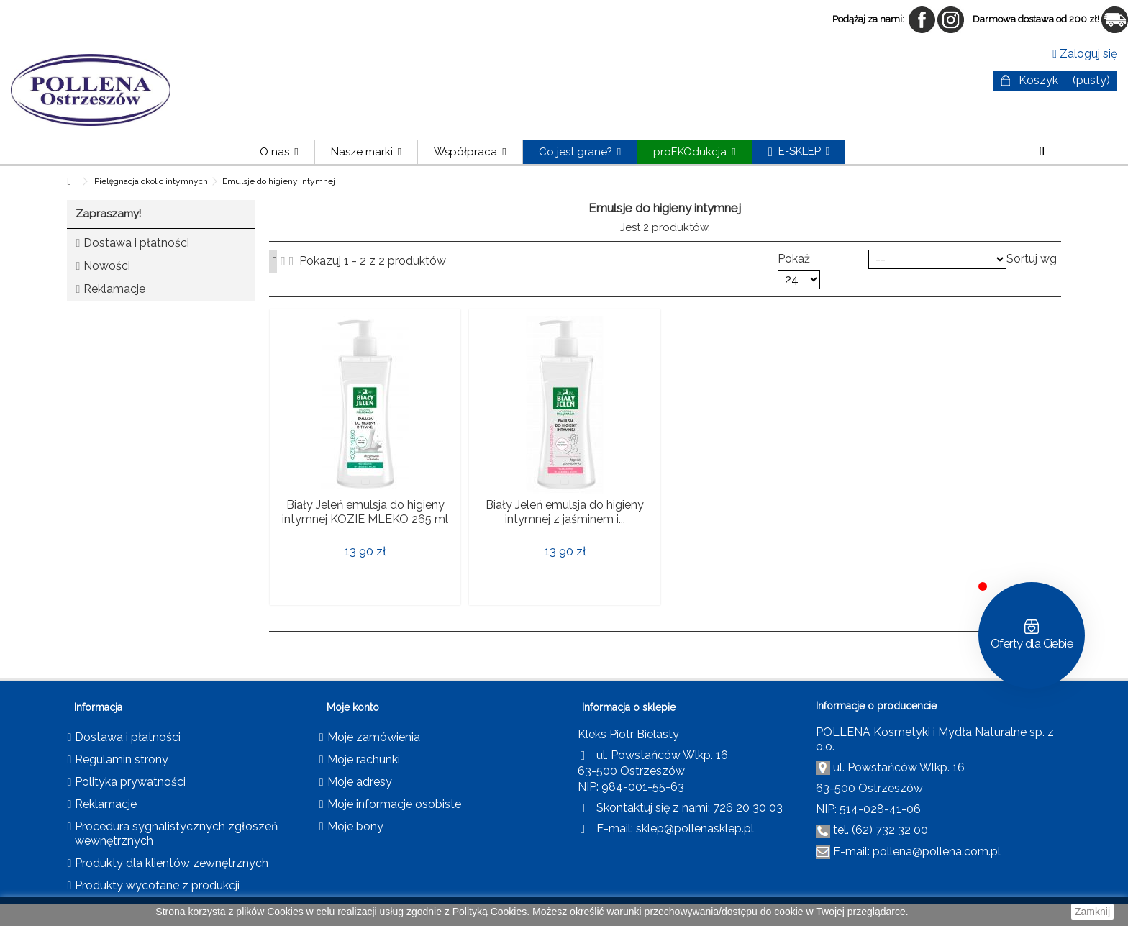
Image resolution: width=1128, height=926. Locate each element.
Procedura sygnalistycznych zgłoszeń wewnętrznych (176, 834)
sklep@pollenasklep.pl (695, 828)
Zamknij (1092, 911)
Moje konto (353, 707)
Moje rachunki (363, 759)
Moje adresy (359, 782)
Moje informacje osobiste (394, 804)
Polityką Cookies (489, 911)
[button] (365, 152)
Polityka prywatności (130, 782)
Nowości (106, 266)
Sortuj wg (1031, 258)
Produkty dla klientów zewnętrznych (171, 863)
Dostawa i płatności (136, 243)
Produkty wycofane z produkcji (157, 885)
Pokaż (794, 258)
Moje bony (355, 826)
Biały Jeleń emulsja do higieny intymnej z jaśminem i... (565, 512)
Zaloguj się (1084, 53)
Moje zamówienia (373, 737)
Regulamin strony (121, 759)
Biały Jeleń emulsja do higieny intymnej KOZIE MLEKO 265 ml (365, 512)
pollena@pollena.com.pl (937, 851)
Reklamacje (114, 289)
